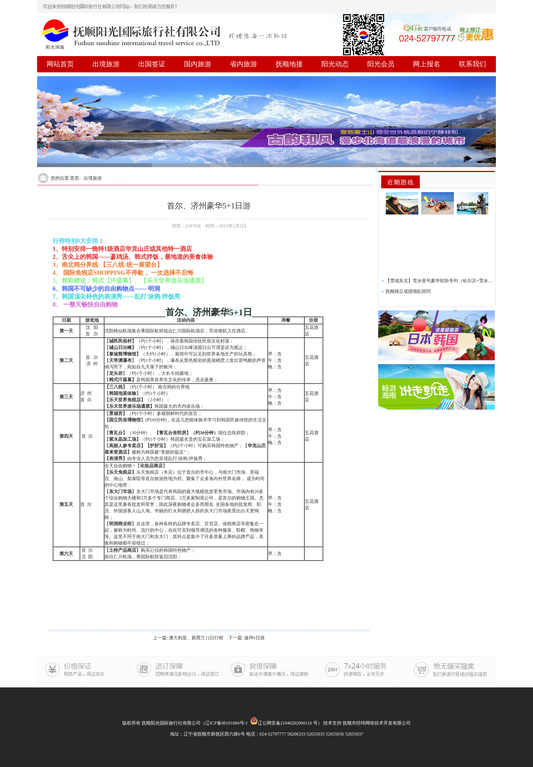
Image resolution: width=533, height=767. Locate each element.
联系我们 (472, 64)
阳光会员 (380, 64)
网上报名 (426, 64)
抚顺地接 (289, 64)
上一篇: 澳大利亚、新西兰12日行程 (188, 637)
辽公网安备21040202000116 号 (284, 723)
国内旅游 (197, 64)
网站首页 (60, 64)
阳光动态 (335, 64)
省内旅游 (243, 64)
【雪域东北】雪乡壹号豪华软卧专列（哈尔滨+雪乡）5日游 (439, 291)
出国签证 (151, 64)
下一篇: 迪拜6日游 (246, 637)
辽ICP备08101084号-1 (226, 723)
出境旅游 (106, 64)
